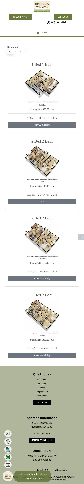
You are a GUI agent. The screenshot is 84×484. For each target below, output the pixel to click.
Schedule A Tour (20, 17)
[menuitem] (8, 436)
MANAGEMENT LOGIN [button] (42, 440)
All (10, 51)
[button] (42, 6)
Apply (42, 201)
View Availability (42, 125)
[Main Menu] (8, 476)
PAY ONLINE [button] (42, 402)
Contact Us (63, 17)
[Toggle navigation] (42, 32)
